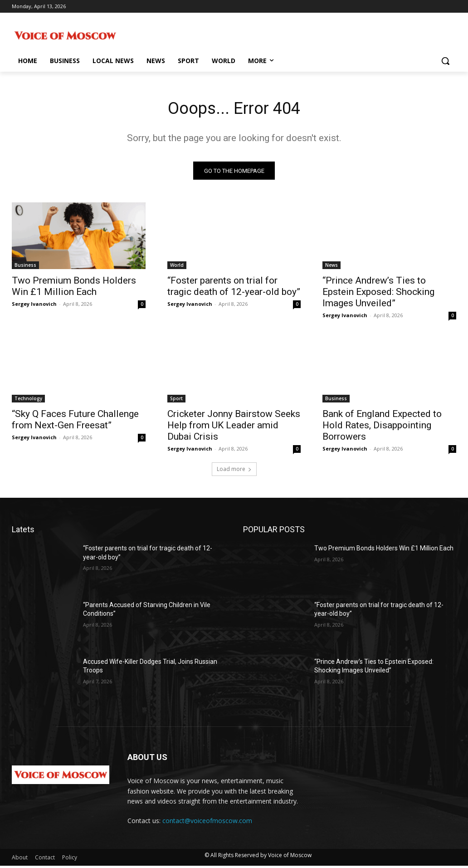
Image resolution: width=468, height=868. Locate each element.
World (177, 268)
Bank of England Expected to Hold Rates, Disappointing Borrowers (382, 428)
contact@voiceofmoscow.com (207, 823)
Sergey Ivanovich (34, 306)
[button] (445, 61)
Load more (234, 471)
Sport (176, 401)
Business (25, 268)
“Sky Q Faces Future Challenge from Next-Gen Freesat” (75, 422)
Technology (28, 401)
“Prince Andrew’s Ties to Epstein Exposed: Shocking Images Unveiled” (378, 294)
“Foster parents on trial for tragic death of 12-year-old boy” (233, 289)
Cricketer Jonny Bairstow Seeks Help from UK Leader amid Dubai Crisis (233, 428)
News (331, 268)
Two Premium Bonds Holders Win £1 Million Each (74, 289)
